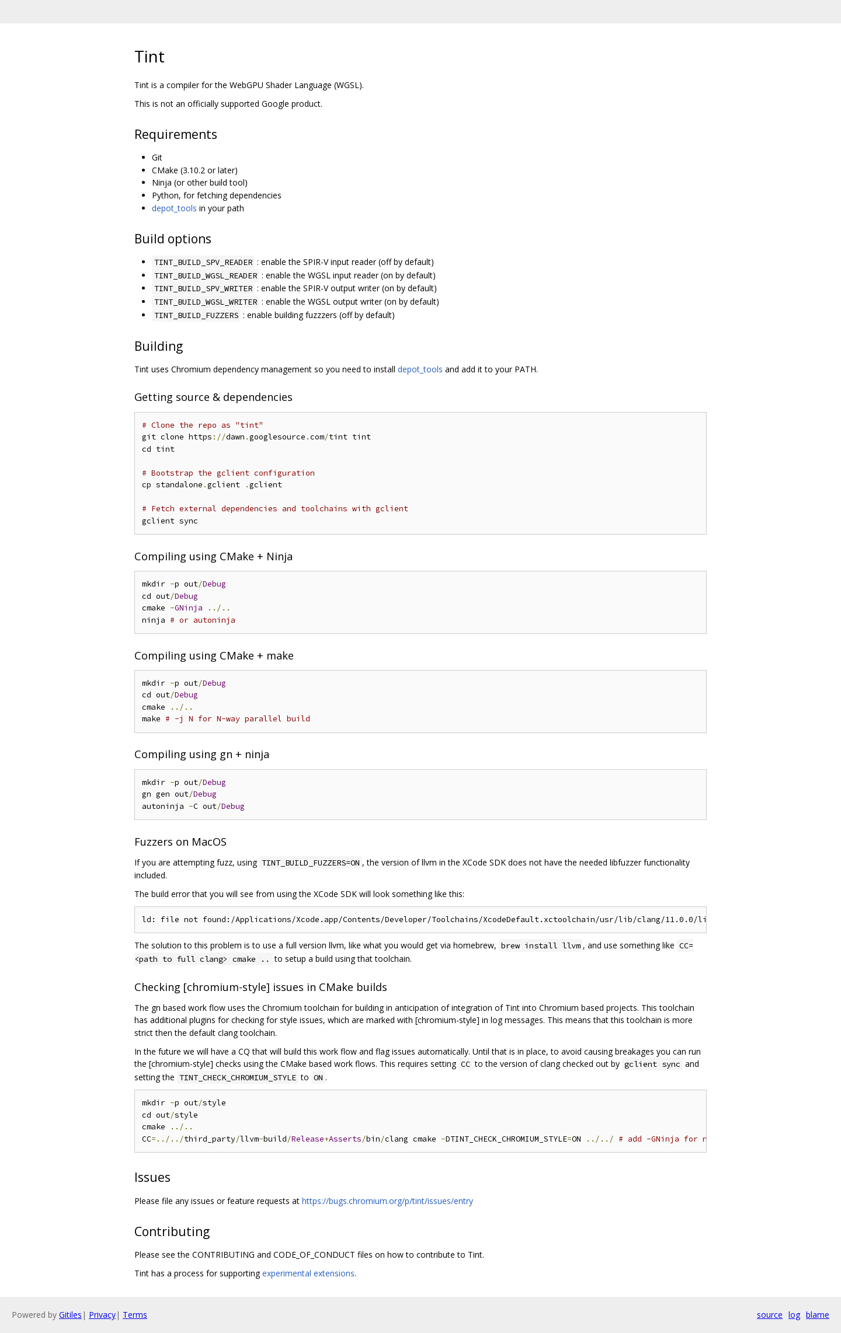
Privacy (102, 1314)
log (794, 1314)
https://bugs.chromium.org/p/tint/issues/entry (387, 1200)
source (770, 1314)
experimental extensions (308, 1273)
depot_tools (174, 208)
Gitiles (70, 1314)
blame (817, 1314)
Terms (135, 1314)
